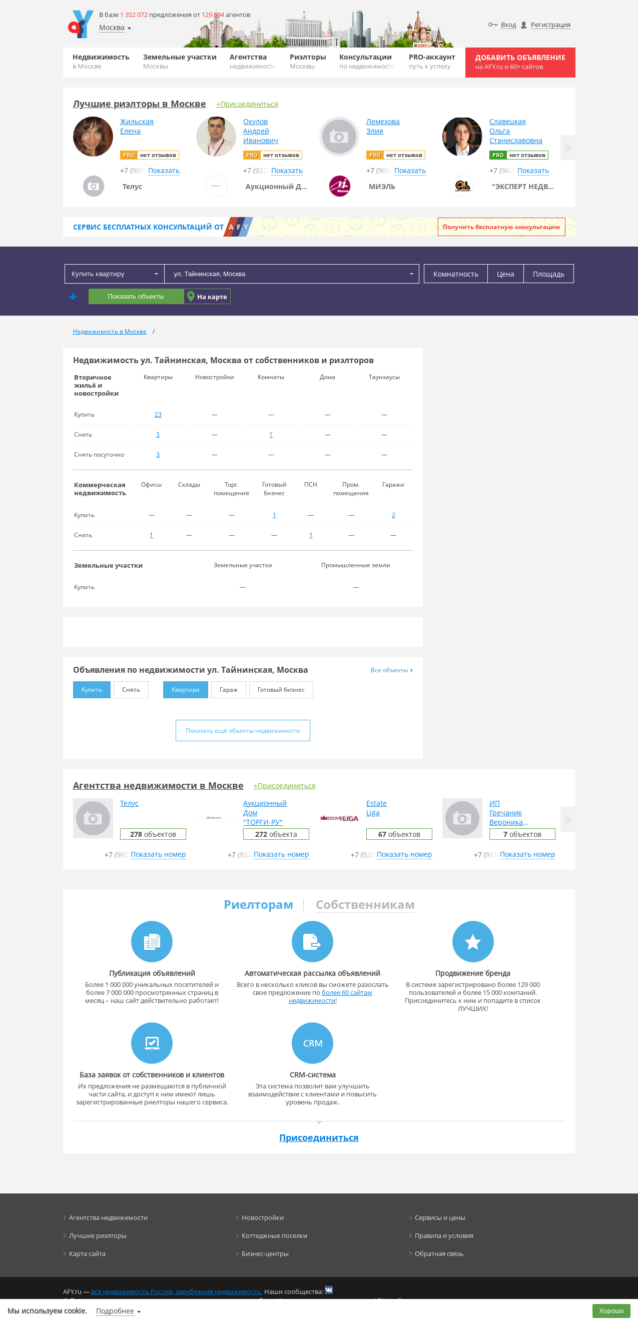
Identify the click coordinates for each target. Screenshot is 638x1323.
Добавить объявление (520, 62)
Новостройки (263, 1217)
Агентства (253, 61)
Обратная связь (439, 1253)
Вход (508, 24)
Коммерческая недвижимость (100, 488)
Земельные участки (180, 61)
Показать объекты (136, 296)
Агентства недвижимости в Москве (158, 785)
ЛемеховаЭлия (383, 126)
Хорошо (611, 1310)
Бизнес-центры (265, 1253)
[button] (567, 147)
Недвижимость (101, 61)
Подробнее (115, 1310)
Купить (87, 687)
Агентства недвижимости (108, 1217)
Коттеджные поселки (274, 1235)
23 (158, 414)
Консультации (367, 61)
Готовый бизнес (277, 687)
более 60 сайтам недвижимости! (331, 996)
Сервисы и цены (440, 1217)
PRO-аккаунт (432, 61)
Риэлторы (308, 61)
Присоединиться (319, 1137)
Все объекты (392, 670)
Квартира (181, 687)
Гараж (224, 687)
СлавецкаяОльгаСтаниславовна (515, 131)
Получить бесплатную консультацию (501, 227)
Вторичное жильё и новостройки (96, 385)
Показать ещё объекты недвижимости (243, 730)
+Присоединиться (247, 104)
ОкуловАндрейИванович (260, 131)
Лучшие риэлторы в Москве (139, 104)
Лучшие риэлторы (98, 1235)
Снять (127, 687)
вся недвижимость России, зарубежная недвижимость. (177, 1291)
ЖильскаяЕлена (137, 126)
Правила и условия (444, 1235)
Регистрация (550, 24)
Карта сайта (87, 1253)
